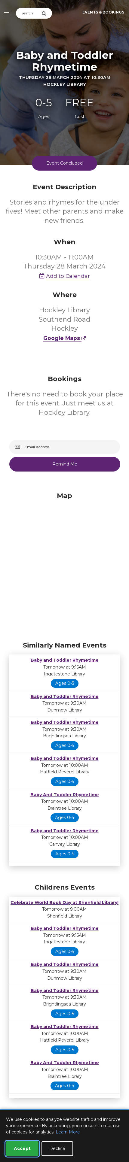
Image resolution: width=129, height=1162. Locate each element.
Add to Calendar (64, 276)
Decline (57, 1148)
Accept (22, 1148)
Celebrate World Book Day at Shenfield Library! (64, 902)
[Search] (28, 13)
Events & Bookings (103, 12)
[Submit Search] (46, 13)
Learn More (68, 1132)
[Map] (64, 565)
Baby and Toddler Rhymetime (65, 660)
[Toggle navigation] (5, 12)
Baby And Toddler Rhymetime (64, 794)
